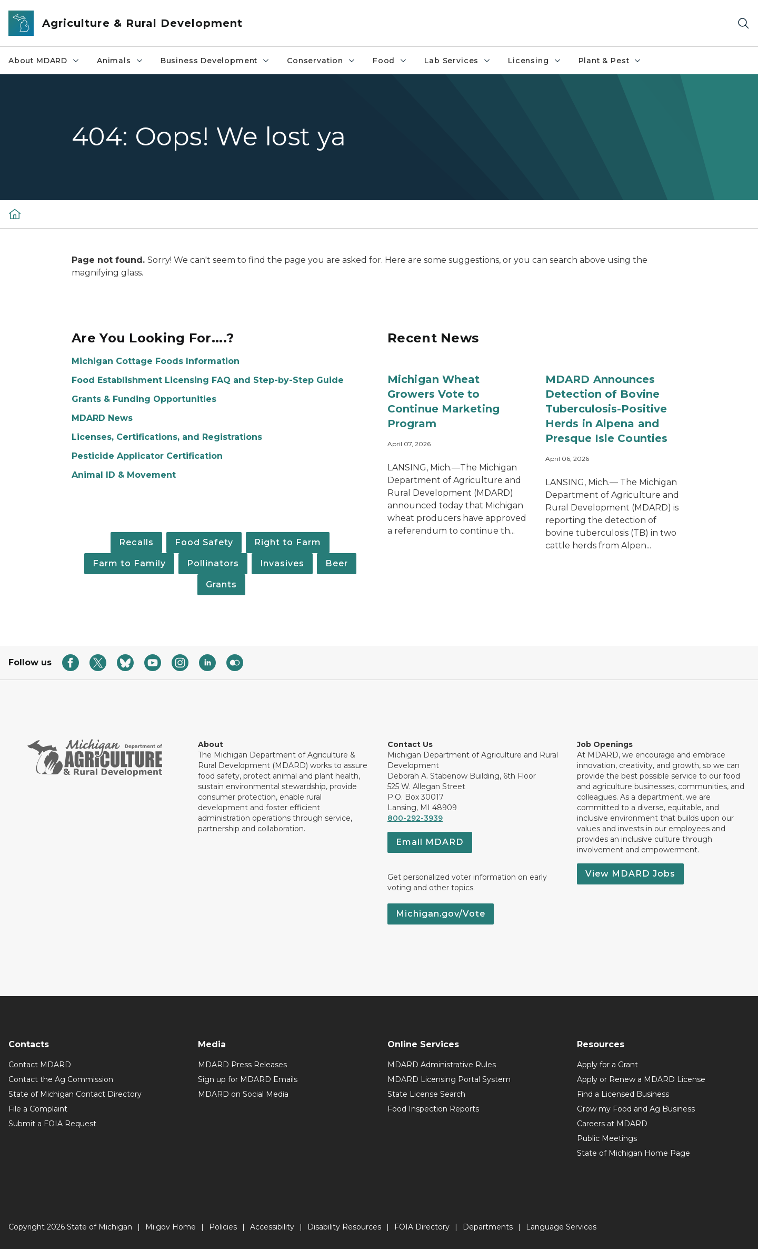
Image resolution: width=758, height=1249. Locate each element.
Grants (221, 584)
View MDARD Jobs (630, 874)
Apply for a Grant (607, 1064)
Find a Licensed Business (623, 1094)
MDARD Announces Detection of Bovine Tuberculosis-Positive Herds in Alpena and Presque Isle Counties (606, 409)
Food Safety (204, 542)
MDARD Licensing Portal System (449, 1079)
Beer (336, 563)
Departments (488, 1227)
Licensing (534, 60)
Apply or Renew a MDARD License (641, 1079)
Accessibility (272, 1227)
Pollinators (213, 563)
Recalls (136, 542)
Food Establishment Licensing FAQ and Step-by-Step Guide (208, 380)
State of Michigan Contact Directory (75, 1094)
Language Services (561, 1227)
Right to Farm (287, 542)
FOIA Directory (422, 1227)
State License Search (426, 1094)
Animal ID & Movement (124, 475)
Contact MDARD (39, 1064)
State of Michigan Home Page (633, 1153)
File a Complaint (37, 1109)
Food (390, 60)
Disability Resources (344, 1227)
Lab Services (457, 60)
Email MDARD (430, 842)
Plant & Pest (610, 60)
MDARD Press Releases (242, 1064)
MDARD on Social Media (243, 1094)
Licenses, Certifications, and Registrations (167, 437)
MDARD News (102, 418)
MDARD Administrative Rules (441, 1064)
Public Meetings (607, 1138)
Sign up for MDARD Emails (247, 1079)
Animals (120, 60)
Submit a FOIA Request (52, 1123)
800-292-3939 (415, 818)
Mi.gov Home (170, 1227)
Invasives (282, 563)
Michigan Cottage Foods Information (156, 361)
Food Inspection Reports (433, 1109)
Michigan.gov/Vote (440, 914)
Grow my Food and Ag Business (636, 1109)
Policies (223, 1227)
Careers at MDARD (612, 1123)
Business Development (215, 60)
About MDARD (44, 60)
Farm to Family (129, 563)
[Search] (743, 23)
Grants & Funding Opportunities (144, 399)
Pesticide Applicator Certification (147, 456)
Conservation (321, 60)
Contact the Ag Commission (60, 1079)
